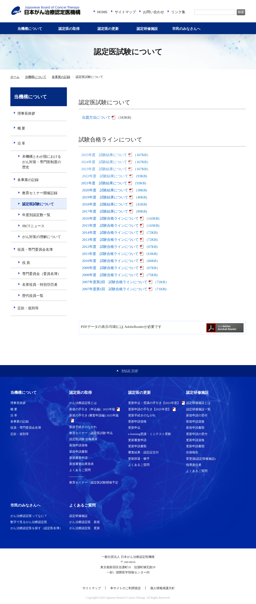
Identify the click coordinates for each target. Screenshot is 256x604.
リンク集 (178, 12)
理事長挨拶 (26, 113)
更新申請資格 (137, 421)
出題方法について (96, 117)
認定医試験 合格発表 (83, 439)
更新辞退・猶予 (139, 458)
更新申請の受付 (196, 434)
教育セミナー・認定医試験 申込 (91, 433)
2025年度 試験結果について (104, 155)
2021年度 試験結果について (104, 183)
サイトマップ (125, 12)
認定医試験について (38, 204)
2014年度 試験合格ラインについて (110, 232)
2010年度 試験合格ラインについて (110, 261)
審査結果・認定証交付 (143, 452)
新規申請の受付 (196, 415)
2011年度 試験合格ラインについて (110, 254)
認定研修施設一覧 (198, 409)
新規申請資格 (78, 445)
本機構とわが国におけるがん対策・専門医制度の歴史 (41, 162)
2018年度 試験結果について (105, 204)
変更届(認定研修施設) (201, 458)
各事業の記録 (61, 77)
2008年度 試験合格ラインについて (110, 275)
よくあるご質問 (80, 470)
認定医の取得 (69, 29)
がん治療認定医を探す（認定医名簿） (36, 528)
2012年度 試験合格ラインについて (110, 247)
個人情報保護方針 (162, 588)
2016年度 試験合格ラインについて (110, 218)
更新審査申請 (137, 440)
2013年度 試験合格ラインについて (110, 240)
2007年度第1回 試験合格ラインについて (115, 289)
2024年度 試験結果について (104, 162)
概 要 (21, 128)
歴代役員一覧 (32, 296)
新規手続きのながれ (83, 427)
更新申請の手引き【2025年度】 (149, 409)
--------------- (77, 476)
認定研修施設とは (198, 403)
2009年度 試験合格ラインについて (110, 268)
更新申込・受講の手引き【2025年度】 (154, 403)
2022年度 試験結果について (105, 176)
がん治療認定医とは (83, 403)
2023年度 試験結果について (104, 169)
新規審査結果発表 (81, 464)
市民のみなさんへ (186, 29)
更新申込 (134, 427)
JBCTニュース (33, 226)
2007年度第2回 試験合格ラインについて (115, 282)
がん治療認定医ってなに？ (28, 516)
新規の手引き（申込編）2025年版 (92, 409)
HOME (102, 12)
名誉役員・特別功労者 (39, 284)
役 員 (26, 263)
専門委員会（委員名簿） (41, 274)
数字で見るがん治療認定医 (28, 522)
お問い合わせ (153, 12)
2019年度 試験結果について (105, 197)
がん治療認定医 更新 (84, 528)
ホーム (15, 77)
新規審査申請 (78, 457)
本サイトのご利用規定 (125, 588)
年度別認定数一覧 (36, 215)
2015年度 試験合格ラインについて (110, 225)
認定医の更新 (108, 29)
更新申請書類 (137, 446)
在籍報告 (192, 452)
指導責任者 (193, 465)
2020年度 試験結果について (105, 190)
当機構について (29, 29)
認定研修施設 (147, 29)
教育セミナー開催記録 (39, 193)
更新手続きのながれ (142, 415)
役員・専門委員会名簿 (35, 249)
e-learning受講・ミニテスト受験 (149, 434)
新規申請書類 (78, 451)
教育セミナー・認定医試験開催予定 (93, 482)
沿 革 (21, 143)
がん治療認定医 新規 (84, 522)
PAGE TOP (130, 371)
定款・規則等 (28, 308)
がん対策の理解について (41, 237)
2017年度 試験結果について (105, 211)
